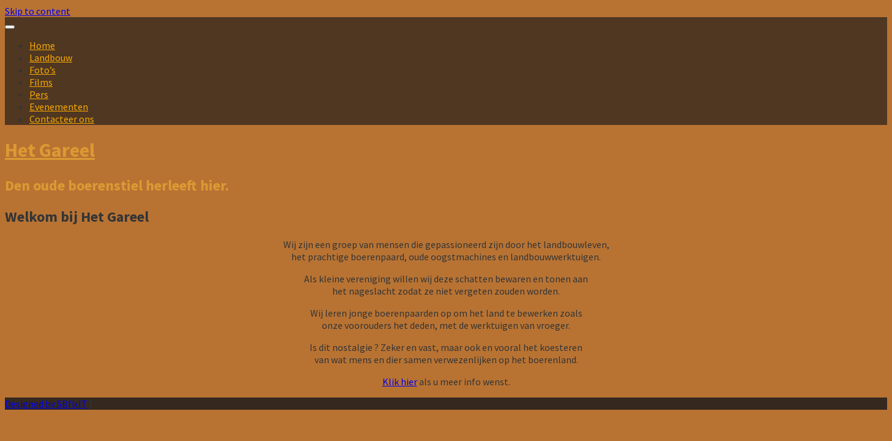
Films (41, 82)
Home (42, 45)
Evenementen (58, 106)
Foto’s (42, 70)
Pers (38, 94)
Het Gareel (50, 150)
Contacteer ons (61, 119)
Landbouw (50, 57)
